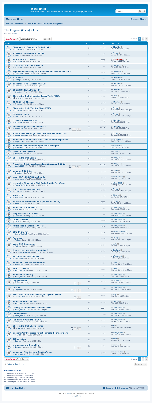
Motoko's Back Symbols (24, 152)
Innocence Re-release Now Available (29, 84)
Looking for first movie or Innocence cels (32, 307)
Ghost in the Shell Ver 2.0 (24, 158)
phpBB (68, 393)
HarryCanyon (19, 74)
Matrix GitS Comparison (24, 244)
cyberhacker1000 (24, 252)
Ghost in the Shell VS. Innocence (28, 326)
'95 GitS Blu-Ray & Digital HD (26, 90)
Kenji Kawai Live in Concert (25, 214)
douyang (18, 347)
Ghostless (18, 67)
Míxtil (20, 328)
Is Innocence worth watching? (27, 345)
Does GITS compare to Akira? (26, 189)
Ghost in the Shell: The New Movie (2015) (32, 108)
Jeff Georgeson (119, 59)
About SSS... (18, 195)
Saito (115, 244)
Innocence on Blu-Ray (23, 274)
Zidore (115, 171)
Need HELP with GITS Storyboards (29, 177)
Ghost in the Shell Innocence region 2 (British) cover (37, 294)
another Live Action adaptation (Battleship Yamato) (36, 201)
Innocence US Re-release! (25, 207)
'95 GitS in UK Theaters (23, 102)
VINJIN (17, 222)
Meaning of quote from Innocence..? (29, 126)
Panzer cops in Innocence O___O (28, 226)
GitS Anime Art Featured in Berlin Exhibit (32, 47)
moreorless (117, 65)
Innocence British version (25, 301)
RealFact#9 (19, 128)
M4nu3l (115, 262)
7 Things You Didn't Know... (25, 120)
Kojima (20, 98)
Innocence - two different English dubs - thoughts (36, 146)
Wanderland (19, 258)
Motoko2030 (19, 166)
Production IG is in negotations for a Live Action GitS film (39, 164)
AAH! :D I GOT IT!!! (21, 268)
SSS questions (19, 339)
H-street (116, 301)
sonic (15, 34)
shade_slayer (19, 179)
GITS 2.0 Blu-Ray (20, 232)
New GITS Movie (20, 220)
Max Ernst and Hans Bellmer (26, 256)
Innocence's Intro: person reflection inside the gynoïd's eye (40, 333)
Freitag (17, 55)
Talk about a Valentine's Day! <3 (27, 320)
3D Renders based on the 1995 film (29, 53)
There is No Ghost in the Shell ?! (28, 65)
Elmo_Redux (19, 264)
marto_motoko (20, 160)
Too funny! (18, 238)
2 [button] (143, 39)
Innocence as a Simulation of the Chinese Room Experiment (41, 139)
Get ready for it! (20, 314)
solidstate (18, 148)
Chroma (116, 195)
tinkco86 (18, 209)
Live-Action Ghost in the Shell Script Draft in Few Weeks (39, 183)
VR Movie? (18, 78)
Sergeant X (19, 141)
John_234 (116, 158)
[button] (146, 39)
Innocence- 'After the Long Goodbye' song (32, 352)
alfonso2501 (117, 183)
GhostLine (18, 49)
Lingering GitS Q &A (22, 171)
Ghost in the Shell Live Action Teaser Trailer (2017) (36, 96)
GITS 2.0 (16, 288)
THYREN (18, 335)
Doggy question (20, 281)
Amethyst (18, 154)
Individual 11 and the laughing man (29, 262)
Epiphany (116, 250)
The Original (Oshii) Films (21, 30)
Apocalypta (19, 197)
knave (115, 96)
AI (114, 326)
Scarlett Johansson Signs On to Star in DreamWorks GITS (39, 133)
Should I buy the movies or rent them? (30, 250)
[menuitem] (20, 19)
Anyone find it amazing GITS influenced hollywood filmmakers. (42, 71)
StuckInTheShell (21, 135)
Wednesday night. (21, 114)
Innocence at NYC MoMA (24, 59)
